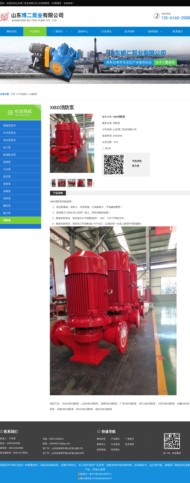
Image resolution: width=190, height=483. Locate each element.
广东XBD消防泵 (128, 403)
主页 (13, 94)
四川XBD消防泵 (84, 409)
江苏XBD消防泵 (166, 403)
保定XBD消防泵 (103, 409)
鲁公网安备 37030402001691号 (95, 478)
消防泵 (34, 94)
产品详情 (58, 193)
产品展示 (23, 94)
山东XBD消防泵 (90, 403)
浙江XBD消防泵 (147, 403)
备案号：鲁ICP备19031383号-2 (95, 474)
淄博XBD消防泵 (109, 403)
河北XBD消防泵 (70, 403)
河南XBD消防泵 (65, 409)
